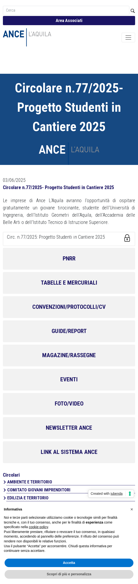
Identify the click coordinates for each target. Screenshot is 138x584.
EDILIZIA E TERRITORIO (27, 497)
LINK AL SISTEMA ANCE (69, 452)
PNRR (69, 258)
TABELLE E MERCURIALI (69, 282)
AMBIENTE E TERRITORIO (29, 481)
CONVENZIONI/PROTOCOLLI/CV (69, 306)
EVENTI (69, 379)
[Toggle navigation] (128, 37)
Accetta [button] (69, 563)
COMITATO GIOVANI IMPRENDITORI (38, 489)
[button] (132, 509)
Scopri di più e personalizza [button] (69, 574)
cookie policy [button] (38, 527)
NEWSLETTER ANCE (69, 427)
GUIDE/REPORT (69, 331)
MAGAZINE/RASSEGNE (69, 355)
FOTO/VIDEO (69, 403)
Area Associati (69, 20)
